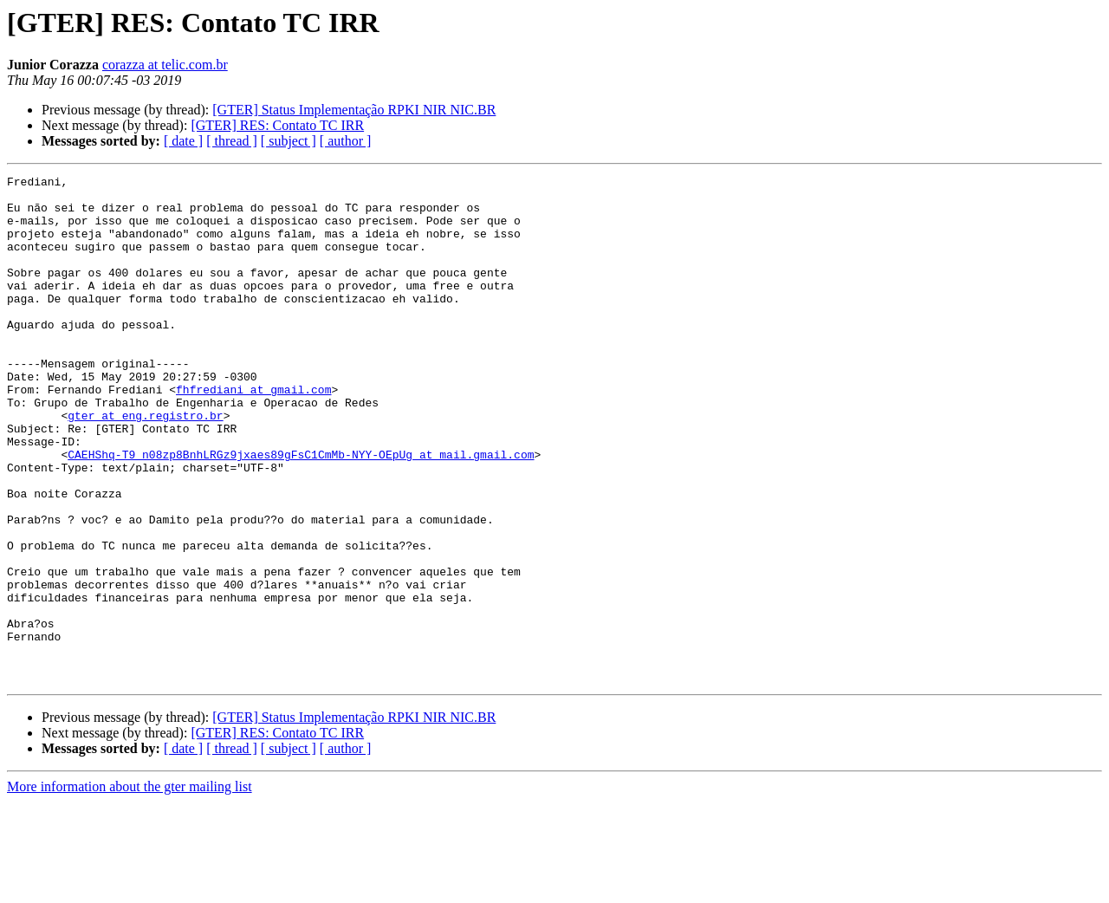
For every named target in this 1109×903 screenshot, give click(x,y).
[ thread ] (231, 140)
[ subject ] (288, 140)
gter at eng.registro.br (145, 464)
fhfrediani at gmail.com (253, 433)
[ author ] (346, 140)
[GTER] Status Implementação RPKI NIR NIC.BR (354, 109)
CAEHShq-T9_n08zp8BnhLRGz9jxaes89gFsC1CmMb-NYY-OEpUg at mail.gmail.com (301, 511)
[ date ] (183, 140)
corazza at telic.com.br (165, 64)
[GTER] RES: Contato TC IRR (277, 125)
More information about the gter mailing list (129, 887)
